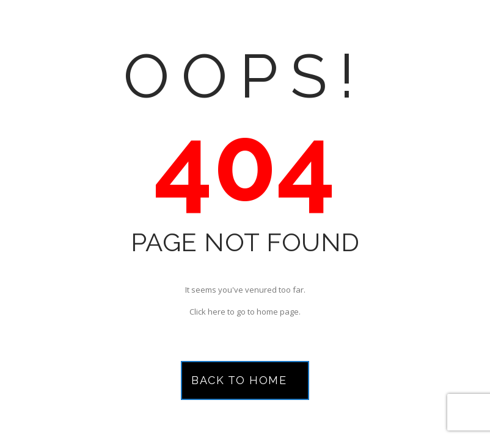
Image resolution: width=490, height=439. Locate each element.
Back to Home (239, 380)
